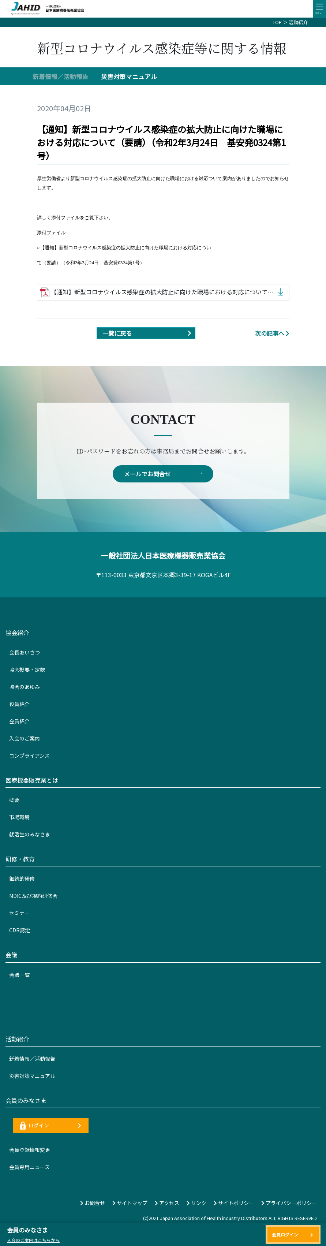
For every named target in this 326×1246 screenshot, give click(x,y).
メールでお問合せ (163, 474)
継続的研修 (22, 879)
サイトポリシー (234, 1203)
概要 (14, 800)
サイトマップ (129, 1203)
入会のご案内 (24, 738)
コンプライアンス (29, 756)
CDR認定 (19, 930)
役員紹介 (19, 704)
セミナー (19, 913)
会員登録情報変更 (29, 1150)
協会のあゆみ (24, 687)
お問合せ (92, 1203)
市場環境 (19, 817)
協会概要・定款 (27, 670)
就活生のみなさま (29, 834)
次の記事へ (272, 333)
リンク (196, 1203)
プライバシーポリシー (289, 1203)
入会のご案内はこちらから (33, 1240)
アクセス (167, 1203)
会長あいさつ (24, 652)
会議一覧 (19, 975)
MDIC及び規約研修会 (33, 896)
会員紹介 (19, 721)
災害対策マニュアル (129, 76)
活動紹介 (298, 22)
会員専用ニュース (29, 1167)
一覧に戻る (148, 333)
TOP (277, 22)
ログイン (50, 1126)
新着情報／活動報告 (61, 76)
